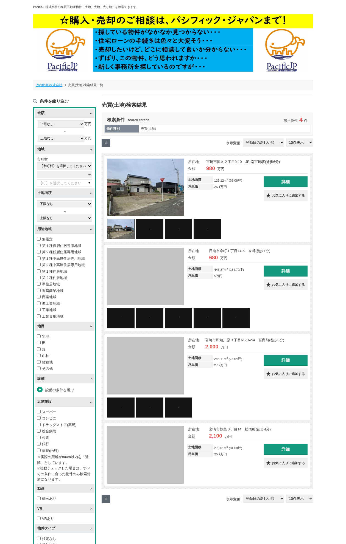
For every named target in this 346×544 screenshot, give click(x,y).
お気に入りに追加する (288, 196)
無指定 (45, 240)
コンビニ (46, 419)
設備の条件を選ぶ (59, 391)
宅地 (43, 337)
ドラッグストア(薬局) (57, 426)
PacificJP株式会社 (49, 85)
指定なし (46, 539)
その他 (45, 369)
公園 (43, 438)
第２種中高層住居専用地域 (61, 266)
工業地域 (46, 311)
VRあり (45, 519)
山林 (43, 356)
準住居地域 (48, 285)
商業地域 (46, 298)
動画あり (46, 499)
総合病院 (46, 432)
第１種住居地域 (52, 272)
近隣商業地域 (50, 291)
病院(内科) (48, 451)
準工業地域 (48, 304)
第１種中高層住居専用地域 (61, 259)
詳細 (285, 182)
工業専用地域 (50, 317)
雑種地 (45, 363)
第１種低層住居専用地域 (59, 246)
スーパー (46, 413)
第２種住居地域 (52, 279)
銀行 (43, 445)
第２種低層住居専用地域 (59, 253)
